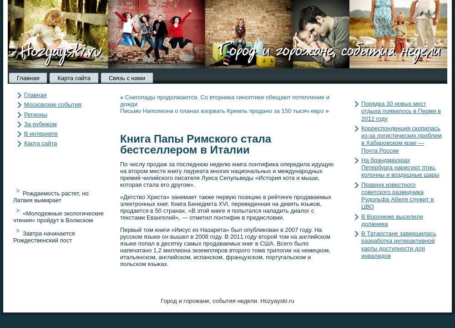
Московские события (52, 104)
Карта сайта (73, 78)
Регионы (35, 114)
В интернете (41, 133)
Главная (28, 78)
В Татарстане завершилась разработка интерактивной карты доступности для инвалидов (398, 244)
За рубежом (40, 124)
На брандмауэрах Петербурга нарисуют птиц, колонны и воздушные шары (400, 168)
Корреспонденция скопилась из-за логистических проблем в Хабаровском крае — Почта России (401, 139)
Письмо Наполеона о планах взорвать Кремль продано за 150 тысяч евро (222, 111)
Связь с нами (127, 78)
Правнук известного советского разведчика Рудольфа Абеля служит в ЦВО (397, 195)
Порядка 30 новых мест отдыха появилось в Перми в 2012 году (401, 111)
